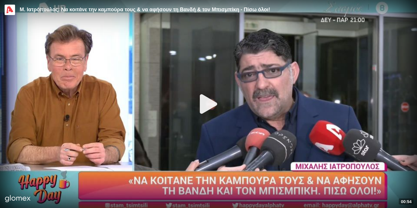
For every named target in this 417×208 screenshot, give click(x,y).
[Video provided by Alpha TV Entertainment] (10, 10)
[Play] (208, 104)
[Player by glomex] (18, 199)
